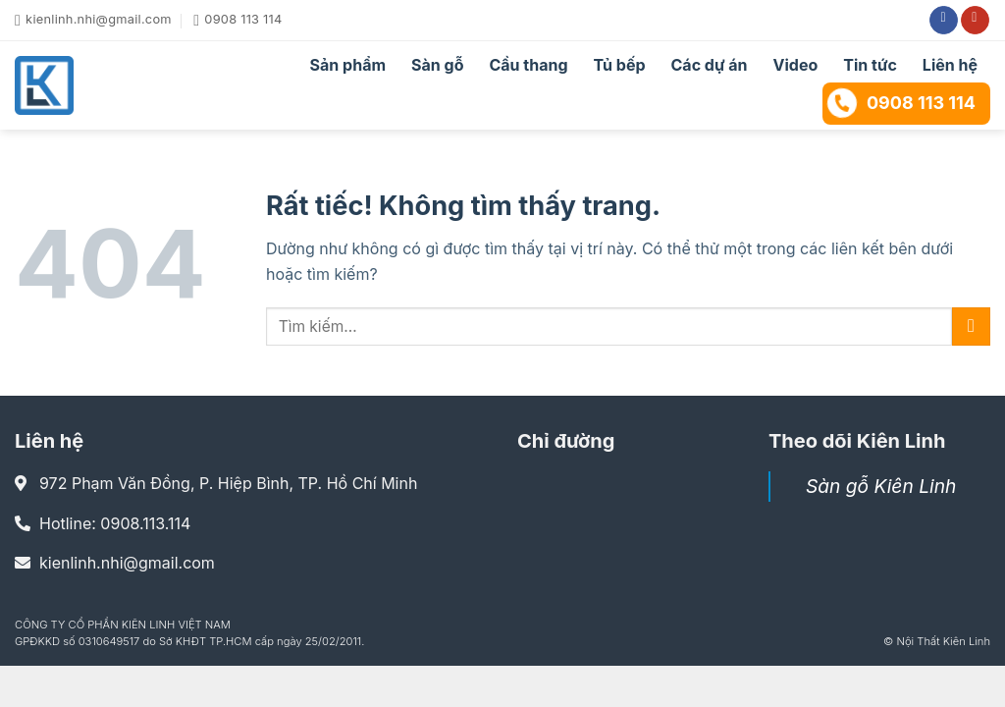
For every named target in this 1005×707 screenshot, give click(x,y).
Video (796, 65)
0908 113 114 (901, 103)
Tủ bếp (620, 65)
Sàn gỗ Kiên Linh (881, 486)
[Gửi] (971, 326)
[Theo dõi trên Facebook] (943, 20)
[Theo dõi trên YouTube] (975, 20)
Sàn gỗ (437, 65)
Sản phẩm (348, 65)
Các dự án (709, 65)
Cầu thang (528, 65)
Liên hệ (950, 65)
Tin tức (870, 65)
